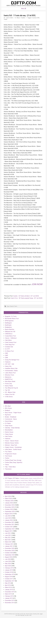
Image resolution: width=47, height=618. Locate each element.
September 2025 (10, 511)
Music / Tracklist (21, 17)
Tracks (5, 19)
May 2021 (8, 537)
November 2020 (9, 550)
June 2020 (8, 561)
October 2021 (9, 526)
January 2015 (9, 598)
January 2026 (9, 503)
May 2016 (8, 583)
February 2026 (9, 500)
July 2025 (8, 516)
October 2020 (9, 553)
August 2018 (8, 576)
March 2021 (8, 542)
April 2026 (8, 496)
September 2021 (10, 529)
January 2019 (9, 570)
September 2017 (10, 581)
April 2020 (8, 566)
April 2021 (8, 539)
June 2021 (8, 535)
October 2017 (9, 579)
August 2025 (8, 513)
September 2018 (10, 574)
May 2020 (8, 563)
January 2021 (9, 546)
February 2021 (9, 544)
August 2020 (8, 557)
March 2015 (8, 594)
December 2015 (9, 592)
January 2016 (9, 589)
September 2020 (10, 555)
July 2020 (8, 559)
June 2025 (8, 518)
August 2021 (8, 531)
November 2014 (9, 602)
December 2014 (9, 600)
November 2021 (9, 524)
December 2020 (9, 548)
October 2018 (9, 572)
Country (34, 17)
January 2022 (9, 520)
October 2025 (9, 509)
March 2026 (8, 498)
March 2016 (8, 587)
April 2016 (8, 585)
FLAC (38, 17)
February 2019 (9, 568)
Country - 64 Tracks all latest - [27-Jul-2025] (26, 296)
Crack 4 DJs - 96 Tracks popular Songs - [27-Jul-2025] (26, 298)
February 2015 (9, 596)
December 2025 (9, 505)
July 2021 (8, 533)
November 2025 (9, 507)
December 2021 (9, 522)
